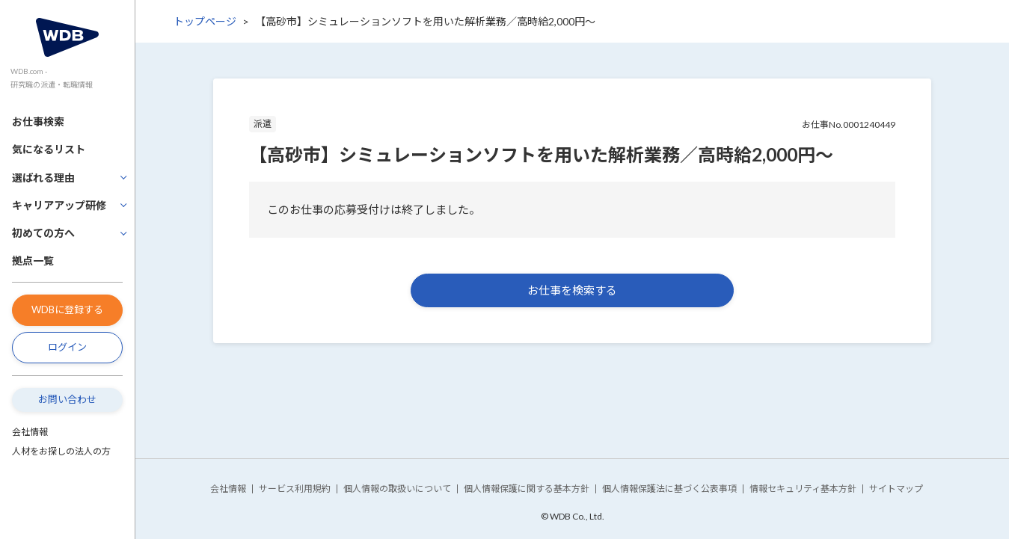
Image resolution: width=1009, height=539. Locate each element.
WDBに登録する (67, 309)
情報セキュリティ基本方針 (802, 488)
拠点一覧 (33, 260)
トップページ (205, 21)
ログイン (67, 347)
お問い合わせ (67, 399)
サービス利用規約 (295, 488)
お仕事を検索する (572, 290)
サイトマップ (896, 488)
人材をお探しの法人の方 (61, 451)
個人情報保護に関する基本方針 (526, 488)
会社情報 (30, 431)
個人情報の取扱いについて (397, 488)
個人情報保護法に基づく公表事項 (669, 488)
